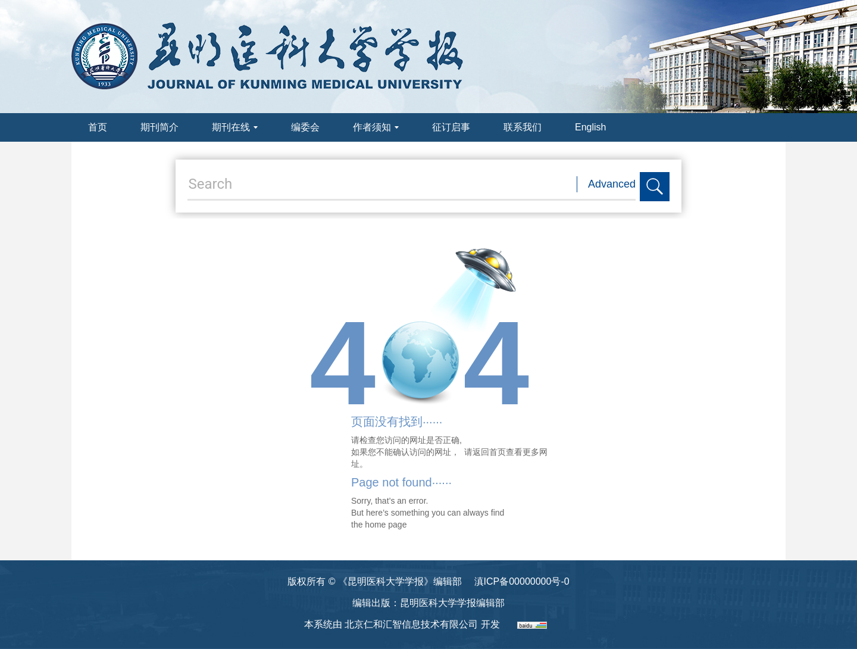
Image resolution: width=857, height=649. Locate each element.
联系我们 (522, 127)
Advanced (612, 184)
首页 (97, 127)
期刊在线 (235, 127)
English (590, 127)
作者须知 (376, 127)
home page (385, 524)
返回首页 (489, 452)
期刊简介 (159, 127)
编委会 (305, 127)
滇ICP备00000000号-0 (522, 581)
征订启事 (451, 127)
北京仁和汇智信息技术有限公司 (411, 624)
